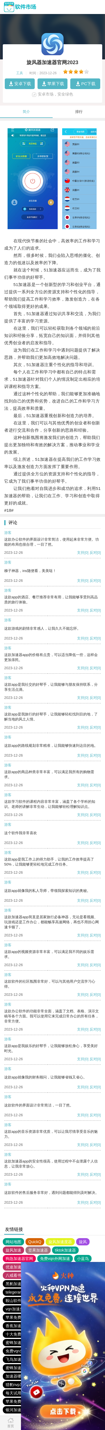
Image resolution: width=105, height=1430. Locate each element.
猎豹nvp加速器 (19, 1384)
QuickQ (34, 1242)
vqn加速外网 (17, 1309)
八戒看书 (13, 1275)
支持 (80, 552)
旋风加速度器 (60, 1242)
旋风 (83, 1242)
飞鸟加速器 (15, 1359)
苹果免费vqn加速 (21, 1401)
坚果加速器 (38, 1250)
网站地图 (13, 1242)
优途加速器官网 (19, 1267)
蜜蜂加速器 (15, 1342)
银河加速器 (15, 1410)
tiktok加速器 (65, 1250)
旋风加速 (13, 1250)
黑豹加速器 (15, 1284)
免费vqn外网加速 (55, 1258)
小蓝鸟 (83, 1258)
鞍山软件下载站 (19, 1300)
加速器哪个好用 (19, 1376)
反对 (93, 552)
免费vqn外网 (17, 1351)
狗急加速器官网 (19, 1258)
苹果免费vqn (17, 1317)
